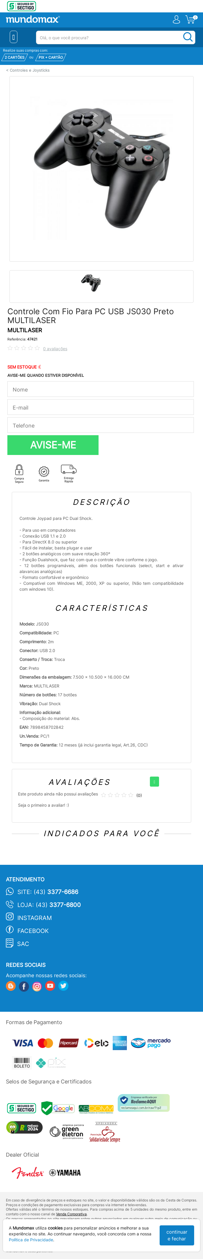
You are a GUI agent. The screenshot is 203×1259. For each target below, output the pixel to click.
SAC (23, 943)
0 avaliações (55, 348)
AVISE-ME (53, 445)
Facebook (33, 930)
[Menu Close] (14, 37)
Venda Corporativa (71, 1214)
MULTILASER (24, 330)
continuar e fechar (176, 1235)
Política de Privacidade (31, 1239)
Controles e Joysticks (30, 70)
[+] (154, 782)
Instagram (34, 917)
